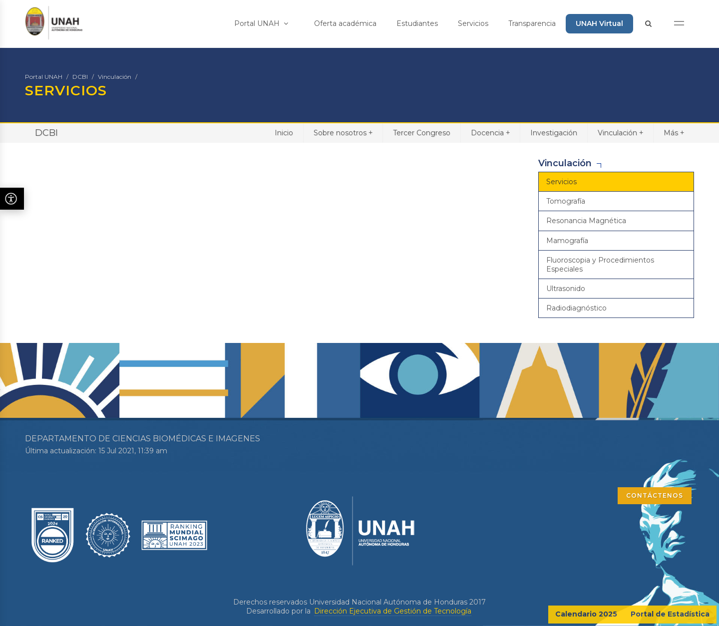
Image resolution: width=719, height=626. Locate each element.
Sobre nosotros (343, 132)
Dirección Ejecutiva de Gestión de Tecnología (392, 611)
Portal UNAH (261, 23)
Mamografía (567, 240)
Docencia (490, 132)
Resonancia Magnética (586, 220)
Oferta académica (345, 23)
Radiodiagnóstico (576, 308)
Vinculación (114, 76)
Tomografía (565, 201)
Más (674, 132)
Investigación (553, 132)
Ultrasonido (565, 288)
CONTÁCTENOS (654, 495)
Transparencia (532, 23)
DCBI (80, 76)
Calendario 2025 (586, 614)
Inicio (284, 132)
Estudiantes (417, 23)
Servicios (473, 23)
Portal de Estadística (670, 614)
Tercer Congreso (421, 132)
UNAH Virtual (599, 23)
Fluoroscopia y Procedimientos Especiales (600, 265)
